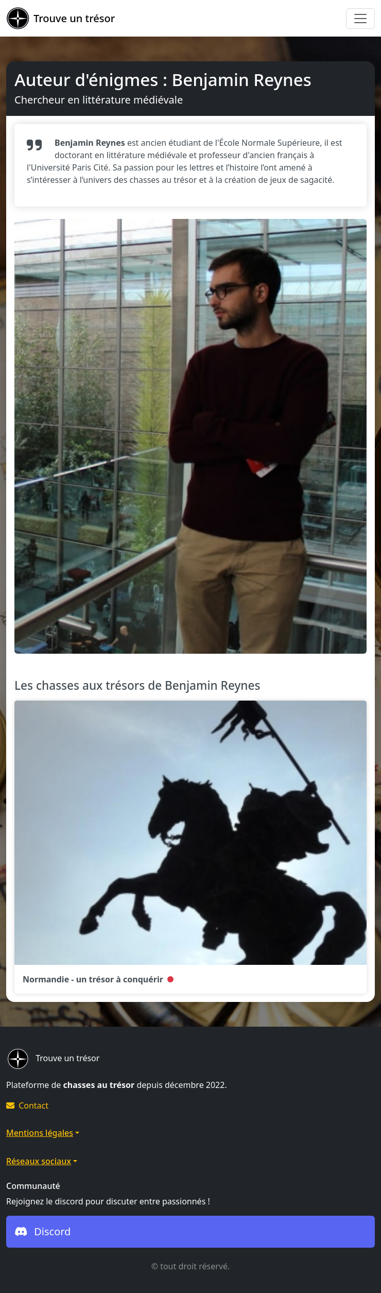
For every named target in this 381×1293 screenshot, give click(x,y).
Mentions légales (39, 1132)
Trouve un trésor (60, 18)
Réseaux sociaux (38, 1161)
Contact (27, 1105)
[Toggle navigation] (360, 18)
